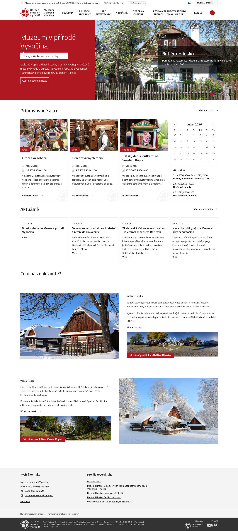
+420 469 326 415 (34, 491)
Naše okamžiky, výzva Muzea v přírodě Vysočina (192, 230)
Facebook (25, 501)
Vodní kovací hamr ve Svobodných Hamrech (109, 501)
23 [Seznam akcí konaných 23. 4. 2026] (194, 153)
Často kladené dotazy (34, 81)
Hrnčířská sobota (34, 158)
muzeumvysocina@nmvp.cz (36, 495)
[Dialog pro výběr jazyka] (190, 3)
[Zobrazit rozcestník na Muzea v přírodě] (206, 3)
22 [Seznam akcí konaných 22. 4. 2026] (187, 153)
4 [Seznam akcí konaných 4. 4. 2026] (207, 135)
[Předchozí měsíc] (174, 124)
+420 (108, 2)
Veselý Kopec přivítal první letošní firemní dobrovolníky (94, 230)
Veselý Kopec (94, 481)
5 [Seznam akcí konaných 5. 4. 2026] (213, 135)
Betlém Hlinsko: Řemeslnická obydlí (105, 493)
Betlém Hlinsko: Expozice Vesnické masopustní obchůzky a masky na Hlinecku (117, 487)
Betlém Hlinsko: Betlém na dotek (104, 497)
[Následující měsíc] (213, 124)
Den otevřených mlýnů (88, 158)
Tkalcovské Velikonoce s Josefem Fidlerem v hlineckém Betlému (143, 230)
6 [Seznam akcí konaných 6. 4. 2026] (175, 141)
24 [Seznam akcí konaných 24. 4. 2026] (200, 153)
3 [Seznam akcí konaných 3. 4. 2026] (200, 135)
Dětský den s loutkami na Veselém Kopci (140, 158)
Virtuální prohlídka (138, 2)
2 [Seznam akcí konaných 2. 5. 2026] (207, 159)
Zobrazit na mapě (92, 2)
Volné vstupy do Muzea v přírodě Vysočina (43, 230)
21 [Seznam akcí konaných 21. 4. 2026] (181, 153)
